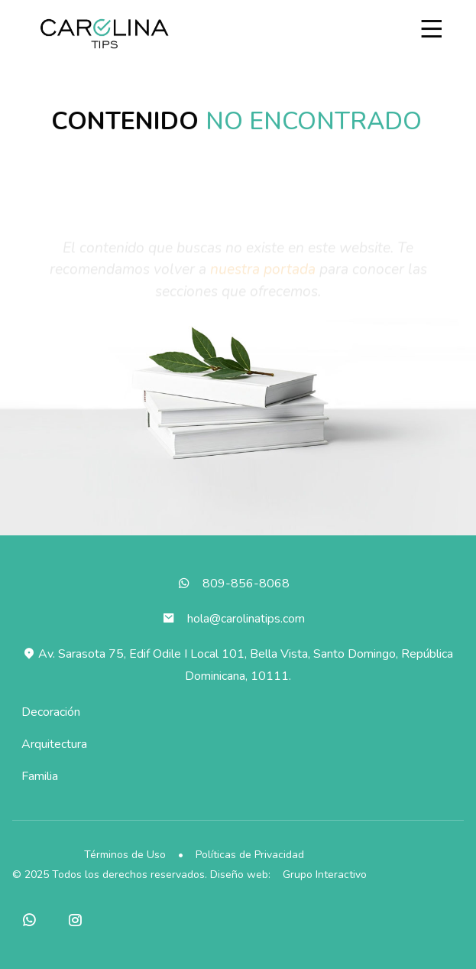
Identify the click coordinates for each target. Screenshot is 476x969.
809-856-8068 (246, 583)
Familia (39, 776)
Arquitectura (54, 744)
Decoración (50, 712)
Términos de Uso (125, 854)
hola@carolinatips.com (246, 618)
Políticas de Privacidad (250, 854)
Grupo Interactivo (325, 874)
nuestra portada (263, 273)
